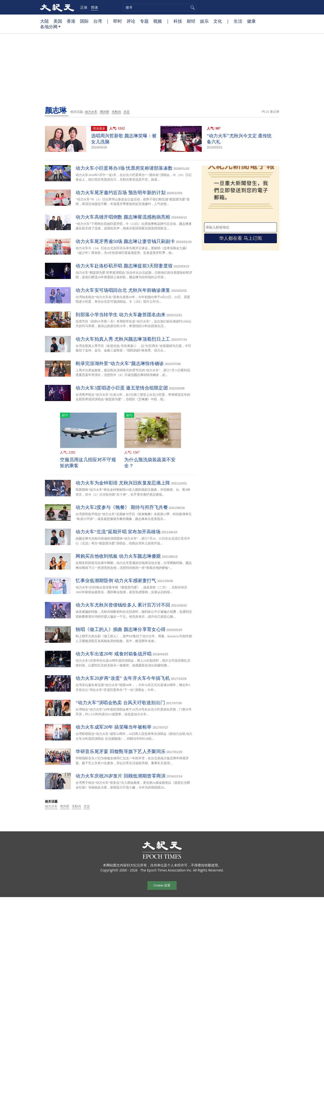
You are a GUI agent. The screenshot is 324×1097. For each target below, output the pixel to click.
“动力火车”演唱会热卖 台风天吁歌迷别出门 (120, 702)
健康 (251, 21)
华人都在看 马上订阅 (240, 238)
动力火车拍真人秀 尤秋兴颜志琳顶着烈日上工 (123, 339)
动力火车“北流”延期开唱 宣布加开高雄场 (118, 531)
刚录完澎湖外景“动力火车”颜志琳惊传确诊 (120, 363)
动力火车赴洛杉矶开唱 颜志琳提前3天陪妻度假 (124, 265)
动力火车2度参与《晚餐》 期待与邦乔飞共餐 (122, 507)
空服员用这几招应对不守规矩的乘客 (88, 462)
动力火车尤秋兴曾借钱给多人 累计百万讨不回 (123, 604)
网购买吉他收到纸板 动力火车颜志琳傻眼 (118, 556)
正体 (83, 7)
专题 (144, 21)
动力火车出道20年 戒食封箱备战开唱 (113, 653)
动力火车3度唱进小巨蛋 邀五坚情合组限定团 (122, 387)
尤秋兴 (116, 112)
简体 (94, 7)
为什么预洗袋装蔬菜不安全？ (149, 462)
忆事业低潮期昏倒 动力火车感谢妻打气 (116, 580)
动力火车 (91, 112)
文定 (126, 112)
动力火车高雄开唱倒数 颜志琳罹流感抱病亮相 (123, 216)
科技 (177, 21)
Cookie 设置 (162, 885)
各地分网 (50, 28)
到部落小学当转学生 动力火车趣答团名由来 (121, 314)
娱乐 (204, 21)
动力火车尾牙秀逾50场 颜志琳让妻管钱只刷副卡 (125, 241)
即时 (117, 21)
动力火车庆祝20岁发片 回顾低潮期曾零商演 (121, 775)
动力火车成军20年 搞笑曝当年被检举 (113, 727)
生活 (238, 21)
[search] (159, 7)
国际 (84, 21)
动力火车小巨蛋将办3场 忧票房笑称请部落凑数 (124, 168)
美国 (57, 21)
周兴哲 (104, 112)
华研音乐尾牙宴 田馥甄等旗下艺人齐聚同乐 (121, 751)
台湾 (97, 21)
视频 (157, 21)
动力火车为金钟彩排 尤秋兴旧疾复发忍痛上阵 (123, 482)
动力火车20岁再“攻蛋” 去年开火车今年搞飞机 (123, 678)
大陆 (44, 21)
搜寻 (191, 7)
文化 (217, 21)
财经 (191, 21)
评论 (131, 21)
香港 (71, 21)
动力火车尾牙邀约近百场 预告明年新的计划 (121, 192)
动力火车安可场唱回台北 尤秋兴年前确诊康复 (123, 290)
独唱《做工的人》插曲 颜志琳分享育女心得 (121, 629)
